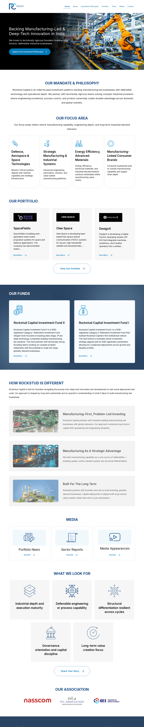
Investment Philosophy (90, 6)
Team (114, 6)
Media (121, 6)
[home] (16, 6)
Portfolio (105, 6)
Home (67, 6)
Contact (130, 6)
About (75, 6)
